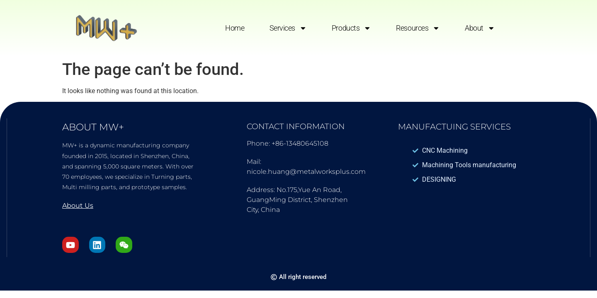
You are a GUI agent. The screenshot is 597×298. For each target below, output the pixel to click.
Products (351, 28)
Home (234, 28)
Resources (418, 28)
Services (288, 28)
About (480, 28)
